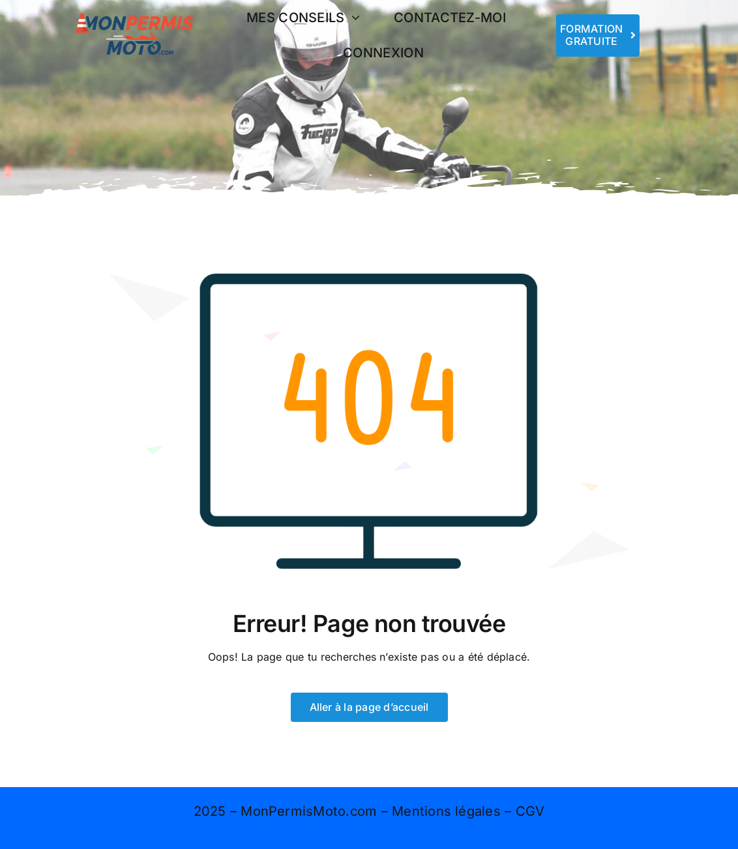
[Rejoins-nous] (598, 35)
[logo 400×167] (134, 11)
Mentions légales (446, 811)
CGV (530, 811)
